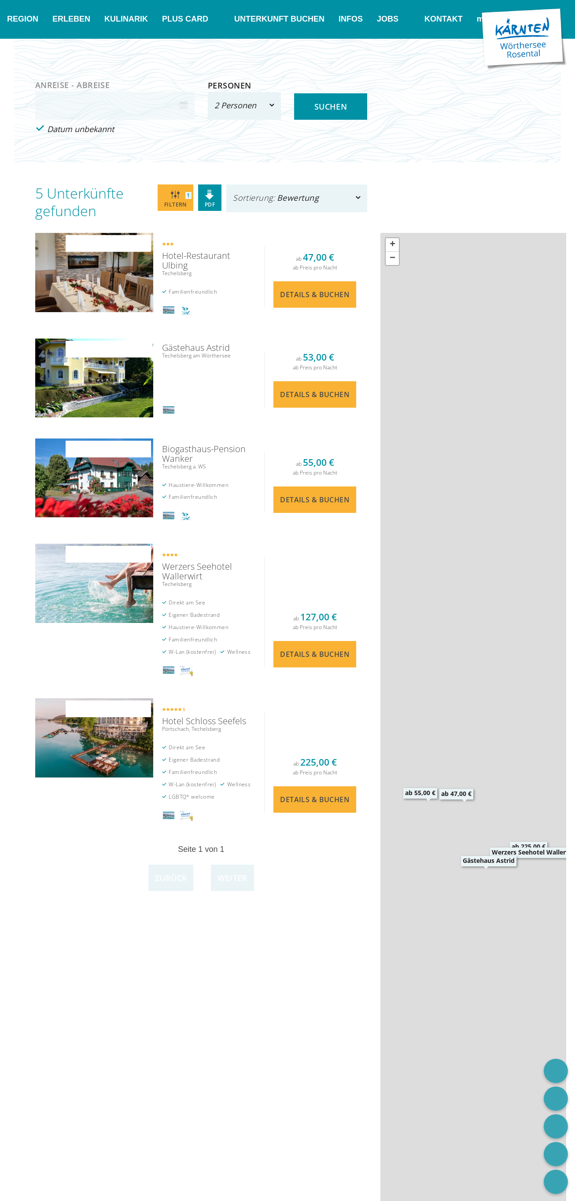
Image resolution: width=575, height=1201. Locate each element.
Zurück (171, 878)
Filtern (178, 199)
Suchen (330, 106)
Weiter (232, 878)
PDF (210, 199)
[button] (456, 793)
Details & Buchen (201, 277)
